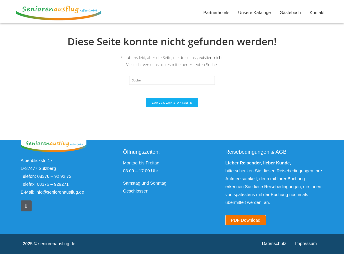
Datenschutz (274, 243)
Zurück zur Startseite (172, 102)
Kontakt (317, 12)
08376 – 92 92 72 (54, 176)
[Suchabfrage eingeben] (172, 80)
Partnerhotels (216, 12)
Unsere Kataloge (254, 12)
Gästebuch (290, 12)
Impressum (306, 243)
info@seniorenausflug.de (60, 192)
